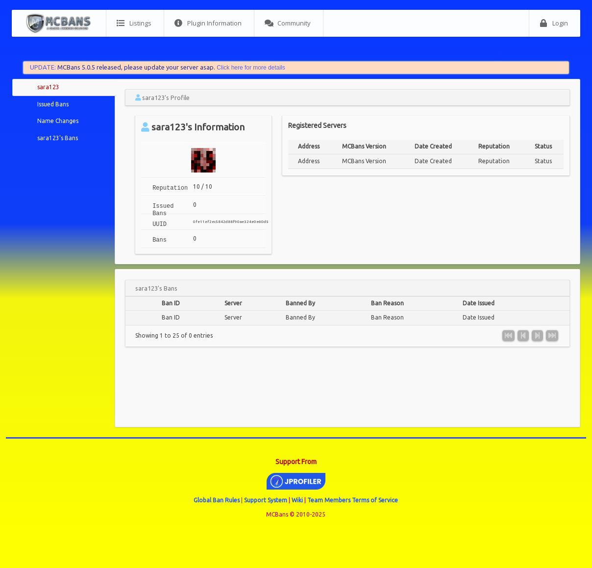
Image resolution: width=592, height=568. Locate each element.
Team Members (328, 500)
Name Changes (57, 121)
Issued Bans (53, 104)
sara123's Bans (57, 138)
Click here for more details (251, 67)
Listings (134, 23)
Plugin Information (208, 23)
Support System (265, 500)
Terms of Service (375, 500)
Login (554, 23)
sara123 (48, 87)
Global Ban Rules (217, 500)
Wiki (297, 500)
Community (288, 23)
